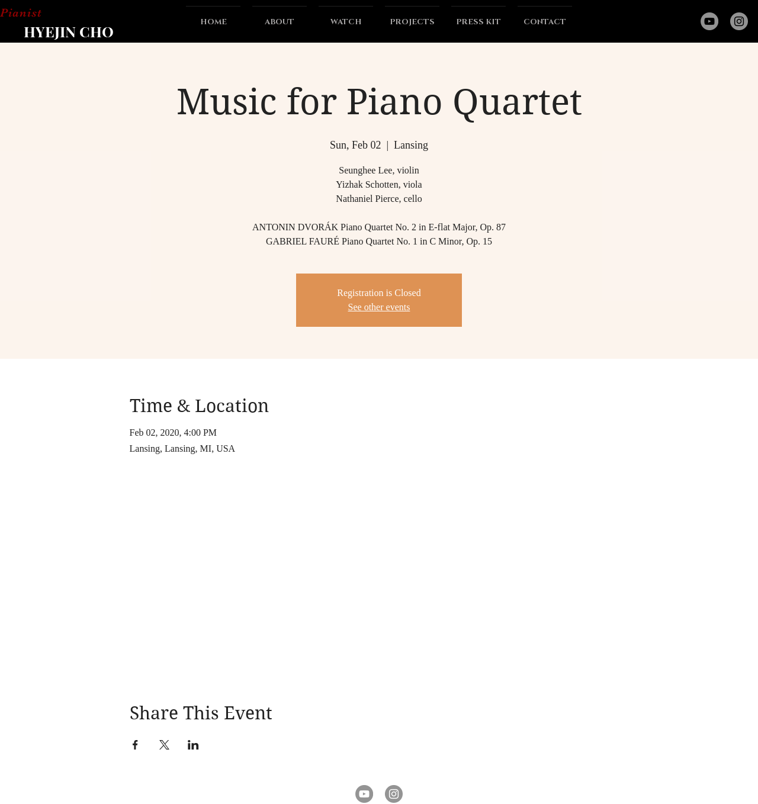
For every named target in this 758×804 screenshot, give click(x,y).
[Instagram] (739, 21)
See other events (379, 307)
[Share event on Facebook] (135, 745)
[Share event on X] (164, 745)
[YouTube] (709, 21)
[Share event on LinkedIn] (193, 745)
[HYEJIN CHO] (68, 31)
